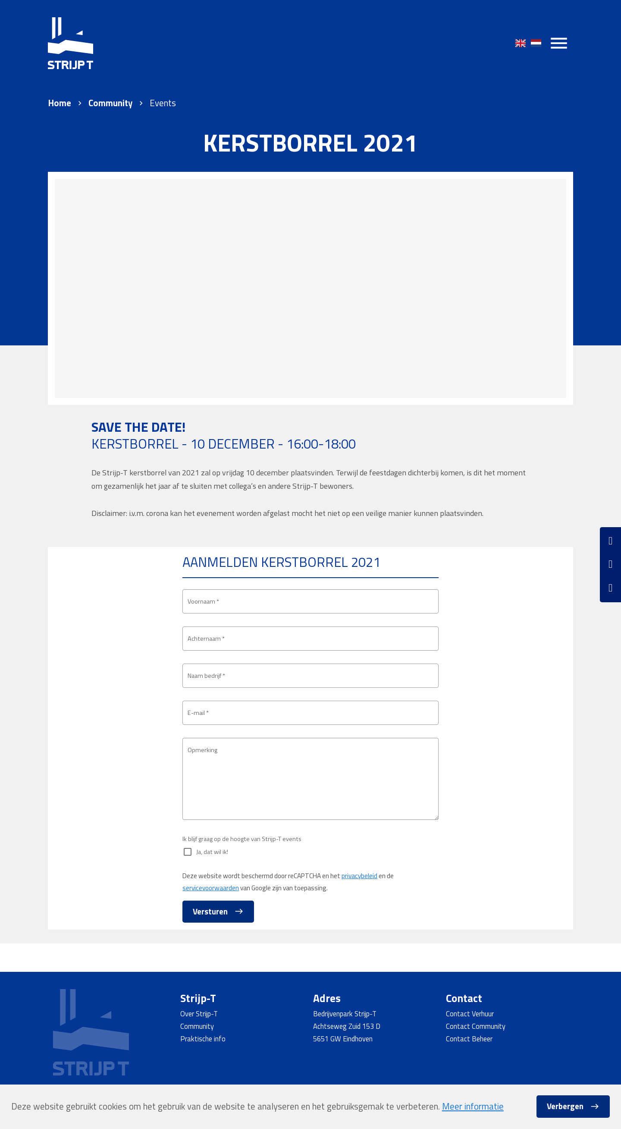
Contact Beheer (469, 1038)
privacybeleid (359, 903)
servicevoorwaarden (210, 916)
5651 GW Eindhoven (343, 1038)
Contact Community (475, 1026)
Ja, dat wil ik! (215, 880)
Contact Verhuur (470, 1013)
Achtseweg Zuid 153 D (346, 1026)
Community (110, 103)
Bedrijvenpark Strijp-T (344, 1013)
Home (59, 103)
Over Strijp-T (199, 1013)
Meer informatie (473, 1106)
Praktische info (203, 1038)
